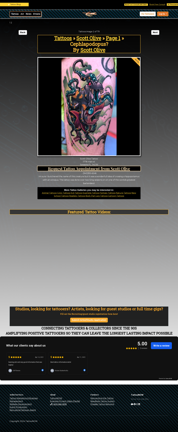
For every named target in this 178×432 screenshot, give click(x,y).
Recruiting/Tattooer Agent (23, 410)
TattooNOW (56, 398)
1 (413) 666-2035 (58, 404)
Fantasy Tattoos (107, 193)
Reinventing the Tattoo (102, 398)
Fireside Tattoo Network (102, 404)
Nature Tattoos (123, 193)
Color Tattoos (63, 193)
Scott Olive (88, 38)
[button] (148, 14)
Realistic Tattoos (77, 196)
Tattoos (15, 14)
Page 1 (113, 38)
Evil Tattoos (76, 193)
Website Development (21, 404)
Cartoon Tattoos (116, 196)
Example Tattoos (91, 193)
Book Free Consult (160, 4)
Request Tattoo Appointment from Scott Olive (89, 168)
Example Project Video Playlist (65, 401)
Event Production (18, 407)
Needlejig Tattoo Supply (102, 401)
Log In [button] (162, 14)
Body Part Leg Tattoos (97, 196)
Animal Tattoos (49, 193)
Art (22, 14)
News (28, 14)
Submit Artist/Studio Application (89, 320)
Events (36, 14)
